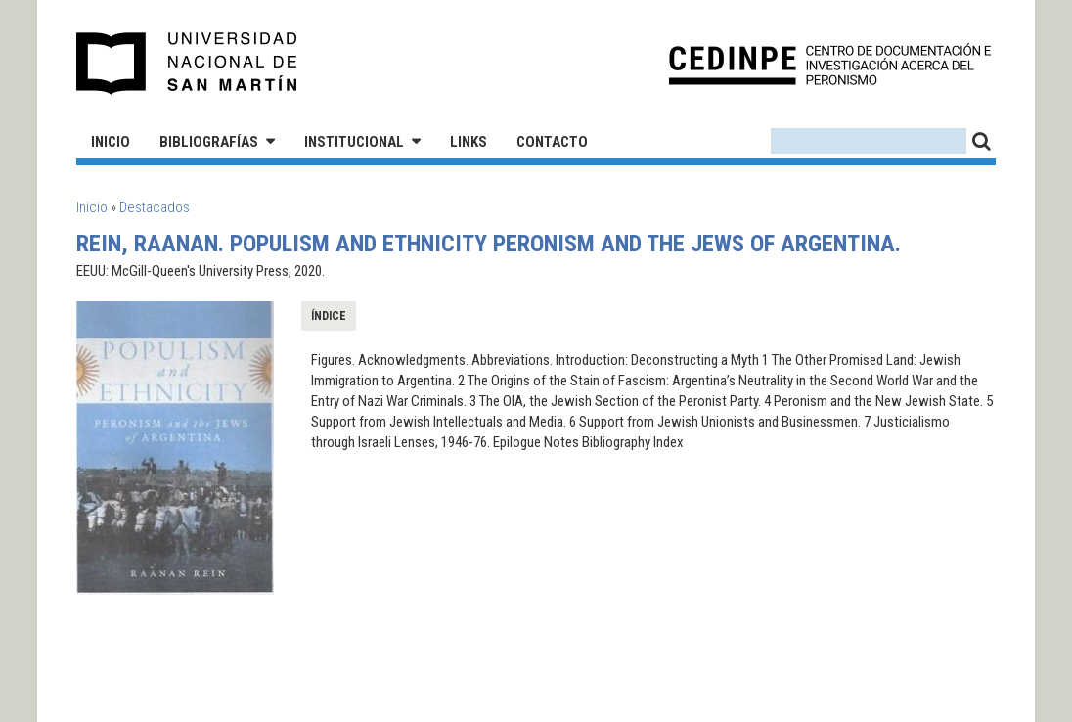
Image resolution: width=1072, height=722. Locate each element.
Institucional (354, 142)
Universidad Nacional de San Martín (187, 63)
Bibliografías (208, 142)
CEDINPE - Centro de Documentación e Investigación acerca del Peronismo (830, 64)
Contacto (552, 142)
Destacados (154, 207)
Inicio (110, 142)
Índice (328, 316)
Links (468, 142)
